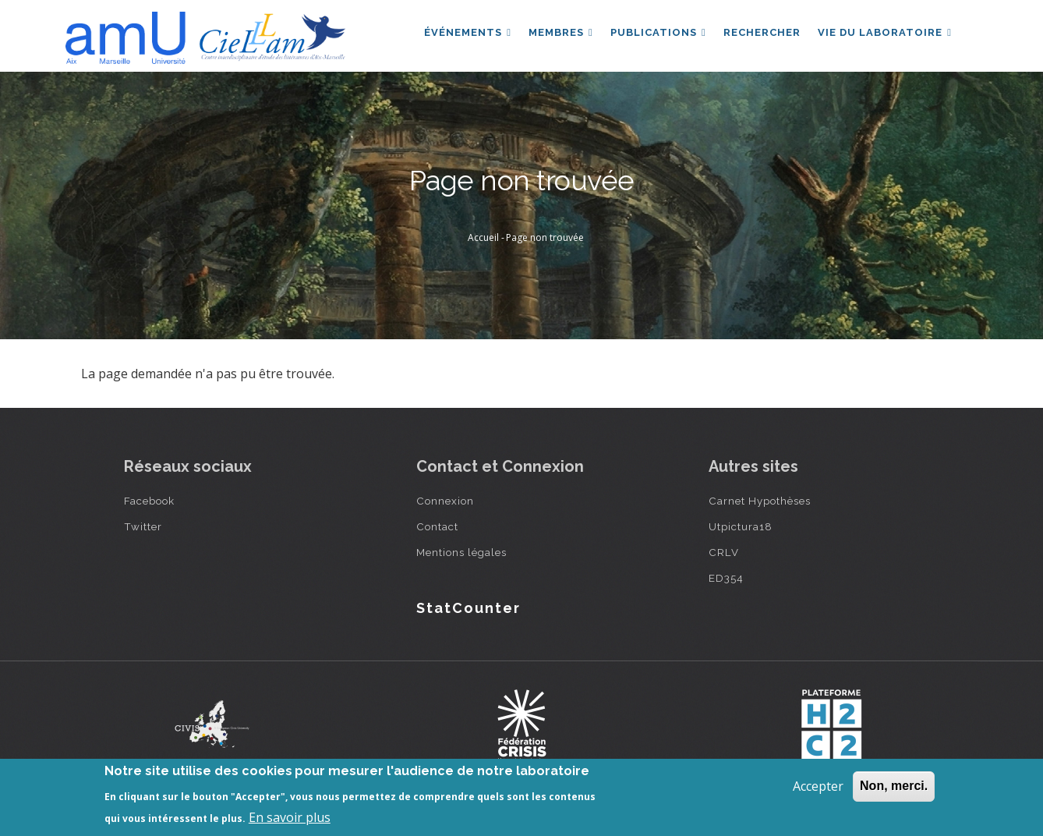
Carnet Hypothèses (760, 500)
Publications (654, 34)
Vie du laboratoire (884, 34)
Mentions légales (461, 552)
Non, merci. (894, 785)
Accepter (818, 786)
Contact (437, 526)
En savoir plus (290, 817)
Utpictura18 (741, 526)
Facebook (149, 500)
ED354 (726, 578)
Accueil (483, 237)
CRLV (724, 552)
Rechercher (759, 34)
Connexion (445, 500)
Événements (461, 34)
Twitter (143, 526)
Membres (556, 34)
